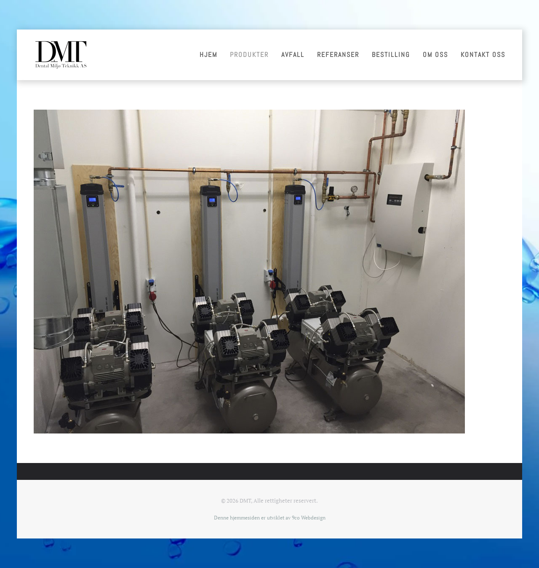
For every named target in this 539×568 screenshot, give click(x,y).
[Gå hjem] (61, 55)
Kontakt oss (483, 54)
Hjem (208, 54)
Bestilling (391, 54)
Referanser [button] (338, 54)
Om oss (435, 54)
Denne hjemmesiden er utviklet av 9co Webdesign (270, 517)
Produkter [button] (249, 54)
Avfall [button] (292, 54)
